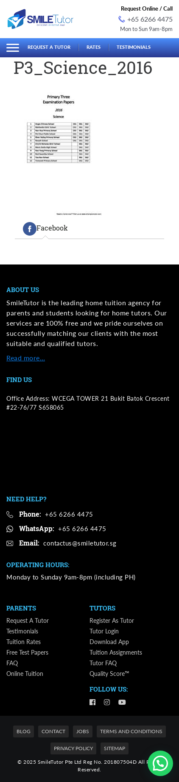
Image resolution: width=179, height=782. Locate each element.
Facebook (45, 229)
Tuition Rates (23, 641)
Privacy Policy (73, 748)
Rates (94, 47)
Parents (21, 608)
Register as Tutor (112, 620)
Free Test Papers (27, 652)
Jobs (82, 731)
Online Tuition (24, 673)
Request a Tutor (49, 47)
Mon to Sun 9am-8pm (146, 28)
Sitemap (114, 748)
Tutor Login (104, 631)
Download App (109, 641)
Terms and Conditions (131, 731)
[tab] (45, 229)
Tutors (102, 608)
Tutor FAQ (103, 663)
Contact (53, 731)
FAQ (12, 663)
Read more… (25, 358)
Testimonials (134, 47)
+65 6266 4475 (145, 19)
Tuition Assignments (116, 652)
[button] (160, 763)
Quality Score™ (109, 673)
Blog (24, 731)
